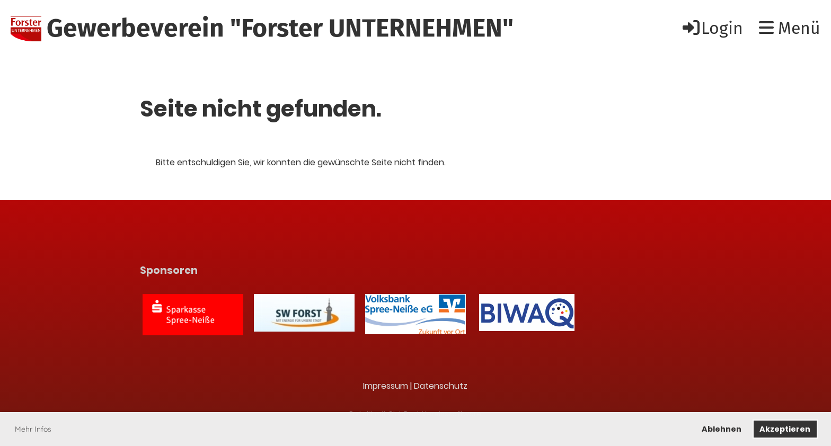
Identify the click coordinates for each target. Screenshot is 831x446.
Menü (789, 28)
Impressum (385, 386)
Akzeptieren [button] (784, 429)
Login (712, 28)
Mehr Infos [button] (33, 429)
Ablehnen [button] (721, 429)
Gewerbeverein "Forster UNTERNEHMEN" (280, 28)
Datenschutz (440, 386)
